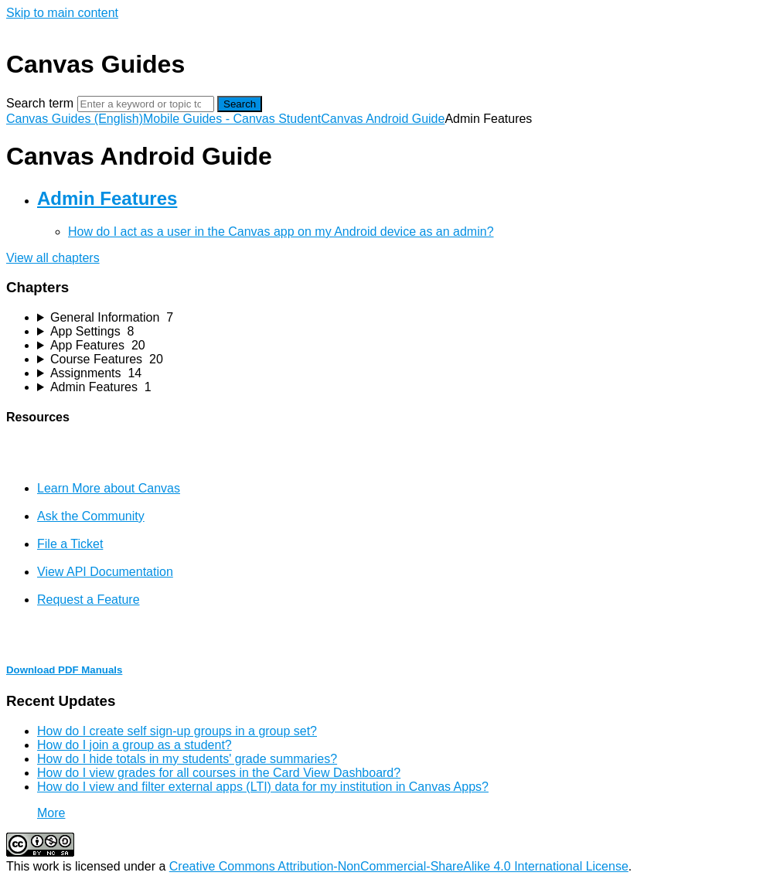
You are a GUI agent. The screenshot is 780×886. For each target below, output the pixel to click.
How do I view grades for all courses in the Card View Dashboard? (218, 772)
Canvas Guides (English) (74, 118)
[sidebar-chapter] (405, 318)
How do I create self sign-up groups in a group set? (177, 731)
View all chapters (53, 257)
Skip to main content (62, 12)
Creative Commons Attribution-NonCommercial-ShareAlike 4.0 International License (398, 866)
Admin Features (107, 198)
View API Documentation (105, 571)
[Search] (145, 104)
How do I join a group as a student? (134, 744)
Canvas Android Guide (382, 118)
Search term (39, 103)
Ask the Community (91, 516)
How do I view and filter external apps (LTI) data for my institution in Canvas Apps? (263, 786)
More (51, 813)
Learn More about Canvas (108, 488)
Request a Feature (88, 599)
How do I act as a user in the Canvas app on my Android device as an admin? (281, 231)
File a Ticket (70, 543)
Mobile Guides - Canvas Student (232, 118)
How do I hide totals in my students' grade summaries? (187, 758)
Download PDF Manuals (64, 670)
